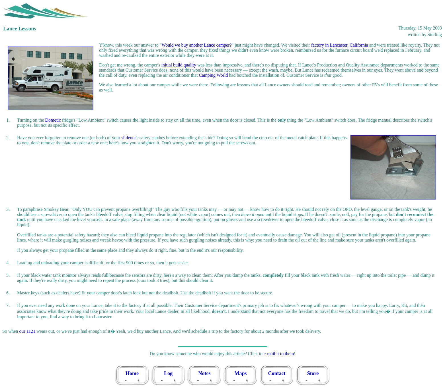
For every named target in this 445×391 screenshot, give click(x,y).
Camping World (213, 75)
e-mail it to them (279, 353)
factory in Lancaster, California (339, 45)
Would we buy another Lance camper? (196, 45)
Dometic (53, 120)
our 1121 (27, 331)
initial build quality (178, 65)
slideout (128, 137)
